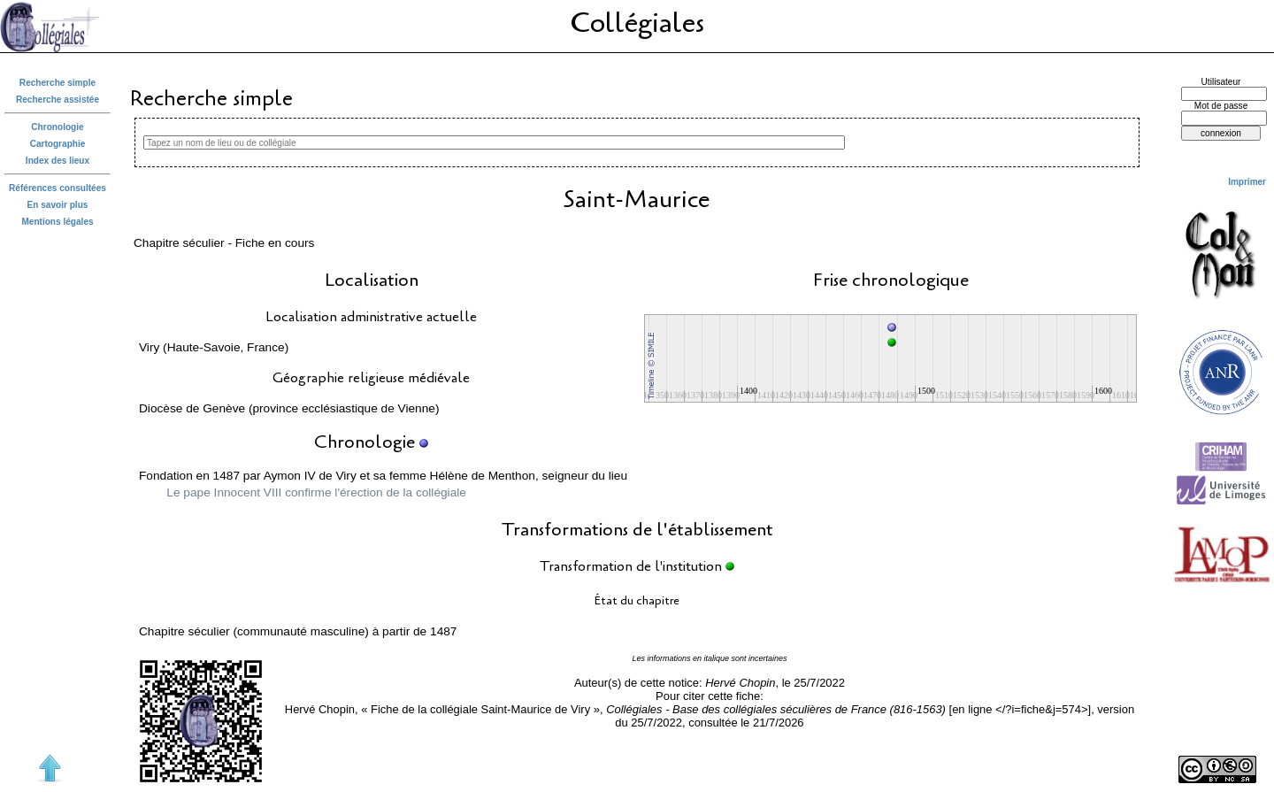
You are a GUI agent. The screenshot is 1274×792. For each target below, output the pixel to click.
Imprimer (1247, 182)
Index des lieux (57, 160)
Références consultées (57, 188)
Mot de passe (1221, 106)
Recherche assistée (57, 99)
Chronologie (57, 127)
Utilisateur (1221, 82)
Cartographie (58, 144)
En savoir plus (57, 205)
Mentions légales (57, 222)
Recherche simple (57, 83)
